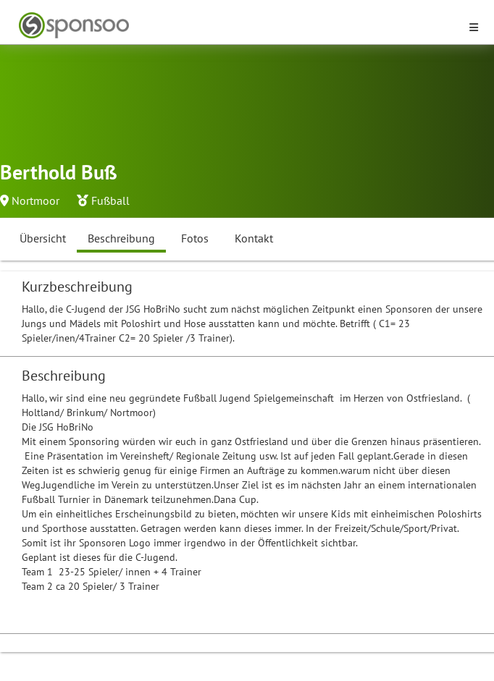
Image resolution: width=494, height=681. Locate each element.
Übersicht (43, 238)
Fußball (110, 200)
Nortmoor (35, 200)
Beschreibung (121, 238)
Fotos (195, 238)
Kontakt (254, 238)
